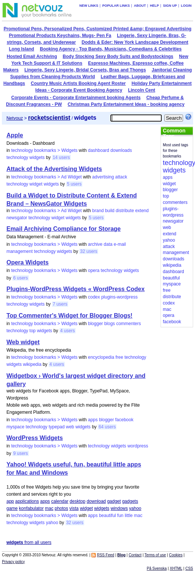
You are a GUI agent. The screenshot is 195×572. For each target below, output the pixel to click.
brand (98, 210)
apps (93, 419)
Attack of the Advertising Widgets (54, 169)
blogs (109, 323)
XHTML (176, 568)
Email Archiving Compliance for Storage (63, 229)
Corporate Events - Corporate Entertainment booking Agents (76, 97)
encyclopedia (101, 357)
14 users (61, 157)
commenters (128, 323)
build (109, 210)
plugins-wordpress (119, 297)
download (96, 501)
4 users (67, 330)
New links (88, 5)
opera (94, 270)
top (33, 330)
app (10, 501)
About (140, 5)
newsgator (16, 217)
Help (154, 5)
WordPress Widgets (34, 438)
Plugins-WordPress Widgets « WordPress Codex (75, 289)
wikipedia (32, 364)
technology (17, 157)
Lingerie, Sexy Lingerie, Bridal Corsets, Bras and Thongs (85, 70)
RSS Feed (105, 555)
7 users (60, 304)
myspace (15, 426)
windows (119, 508)
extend (142, 210)
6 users (20, 278)
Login (186, 5)
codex (94, 297)
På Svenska (157, 568)
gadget (114, 501)
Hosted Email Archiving (32, 56)
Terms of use (155, 555)
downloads (121, 150)
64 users (107, 426)
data (108, 244)
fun (120, 515)
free (119, 357)
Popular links (116, 5)
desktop (77, 501)
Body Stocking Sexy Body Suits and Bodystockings (118, 56)
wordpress (137, 446)
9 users (20, 453)
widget (36, 184)
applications (27, 501)
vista (74, 508)
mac (49, 508)
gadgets (130, 501)
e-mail (120, 244)
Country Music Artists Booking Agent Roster (78, 83)
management (19, 251)
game (12, 508)
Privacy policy (13, 562)
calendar (59, 501)
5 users (74, 184)
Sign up (170, 5)
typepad (57, 426)
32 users (88, 251)
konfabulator (31, 508)
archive (95, 244)
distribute (125, 210)
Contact (135, 555)
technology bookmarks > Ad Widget (46, 177)
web (70, 426)
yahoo (135, 508)
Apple (14, 135)
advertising (103, 177)
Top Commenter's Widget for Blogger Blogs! (69, 315)
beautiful (107, 515)
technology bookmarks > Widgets (44, 150)
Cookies (176, 555)
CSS (189, 568)
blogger (95, 323)
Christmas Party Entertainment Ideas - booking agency (126, 104)
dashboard (98, 150)
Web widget (23, 342)
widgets (37, 157)
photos (61, 508)
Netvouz (14, 118)
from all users (28, 542)
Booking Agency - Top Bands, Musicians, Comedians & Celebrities (111, 49)
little (128, 515)
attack (121, 177)
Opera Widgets (27, 262)
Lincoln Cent (141, 90)
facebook (124, 419)
